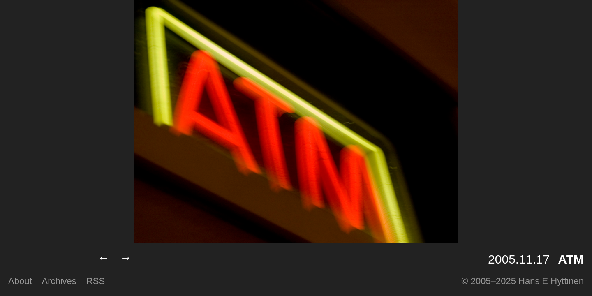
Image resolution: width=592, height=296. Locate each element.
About (20, 281)
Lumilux (46, 259)
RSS (95, 281)
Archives (59, 281)
